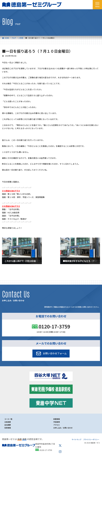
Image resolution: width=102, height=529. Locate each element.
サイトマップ (76, 439)
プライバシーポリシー (91, 439)
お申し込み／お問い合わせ (63, 428)
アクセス (56, 425)
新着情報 (56, 419)
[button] (51, 353)
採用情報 (7, 428)
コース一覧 (8, 419)
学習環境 (56, 422)
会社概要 (7, 425)
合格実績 (7, 422)
